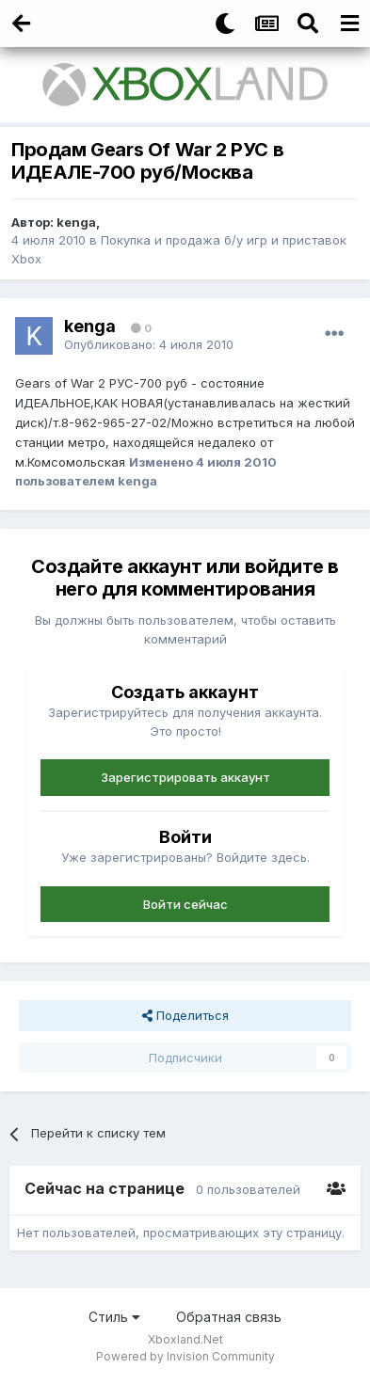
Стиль (114, 1317)
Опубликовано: (148, 344)
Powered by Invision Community (185, 1356)
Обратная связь (229, 1317)
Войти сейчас (185, 904)
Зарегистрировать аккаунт (185, 777)
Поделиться (185, 1015)
